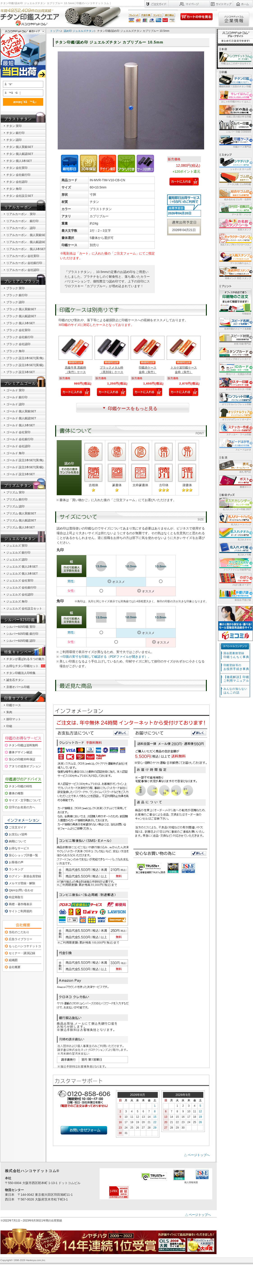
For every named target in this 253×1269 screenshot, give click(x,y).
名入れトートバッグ (235, 519)
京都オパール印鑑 (18, 687)
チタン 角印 (14, 188)
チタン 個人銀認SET (19, 154)
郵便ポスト (235, 481)
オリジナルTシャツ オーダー (235, 414)
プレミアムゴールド (22, 383)
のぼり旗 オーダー (235, 579)
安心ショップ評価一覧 (23, 855)
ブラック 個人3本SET (20, 323)
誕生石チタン (15, 680)
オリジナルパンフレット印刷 (235, 398)
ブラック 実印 (15, 288)
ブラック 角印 (15, 351)
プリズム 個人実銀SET (21, 513)
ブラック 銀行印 (17, 295)
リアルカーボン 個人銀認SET (26, 242)
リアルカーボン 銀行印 (22, 221)
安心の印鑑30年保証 (22, 759)
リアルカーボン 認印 (21, 228)
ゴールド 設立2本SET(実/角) (24, 460)
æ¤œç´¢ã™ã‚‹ (22, 102)
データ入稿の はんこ (235, 257)
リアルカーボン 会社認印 (22, 270)
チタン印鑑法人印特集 (21, 673)
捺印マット (13, 719)
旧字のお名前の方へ (22, 807)
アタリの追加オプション (25, 766)
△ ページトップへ (197, 1155)
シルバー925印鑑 (19, 620)
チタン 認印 (14, 140)
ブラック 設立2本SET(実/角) (24, 358)
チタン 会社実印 (17, 168)
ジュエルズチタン (20, 539)
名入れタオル (235, 534)
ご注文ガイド (17, 827)
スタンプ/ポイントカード (235, 353)
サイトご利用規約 (20, 911)
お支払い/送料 (18, 834)
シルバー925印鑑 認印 (20, 640)
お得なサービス (19, 848)
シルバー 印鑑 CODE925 (235, 126)
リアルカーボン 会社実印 (22, 256)
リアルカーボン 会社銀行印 (24, 263)
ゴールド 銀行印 (17, 397)
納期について (17, 841)
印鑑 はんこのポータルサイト (235, 58)
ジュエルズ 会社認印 (20, 594)
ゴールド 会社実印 (18, 432)
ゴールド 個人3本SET (20, 425)
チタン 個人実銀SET (19, 147)
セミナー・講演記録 (22, 953)
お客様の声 (16, 862)
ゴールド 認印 (15, 404)
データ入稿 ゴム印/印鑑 (235, 179)
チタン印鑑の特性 (20, 786)
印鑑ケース (13, 705)
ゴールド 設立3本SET (20, 474)
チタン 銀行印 (15, 133)
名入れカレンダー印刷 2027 (235, 504)
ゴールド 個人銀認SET (21, 418)
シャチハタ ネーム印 (235, 163)
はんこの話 (235, 690)
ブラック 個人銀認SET (21, 316)
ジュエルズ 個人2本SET (22, 566)
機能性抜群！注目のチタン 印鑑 (235, 81)
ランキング (16, 869)
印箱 (9, 726)
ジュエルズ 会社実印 (20, 580)
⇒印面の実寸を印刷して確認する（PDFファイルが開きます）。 (105, 656)
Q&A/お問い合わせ (21, 890)
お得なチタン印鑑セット (26, 666)
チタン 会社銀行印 (18, 174)
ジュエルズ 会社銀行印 (21, 587)
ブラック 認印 (15, 302)
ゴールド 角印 (15, 453)
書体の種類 (16, 793)
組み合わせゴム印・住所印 (235, 194)
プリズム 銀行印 (17, 499)
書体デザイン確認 (20, 752)
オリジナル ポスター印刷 (235, 383)
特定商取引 (16, 897)
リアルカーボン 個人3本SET (26, 249)
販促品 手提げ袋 (235, 594)
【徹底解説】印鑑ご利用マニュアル (236, 679)
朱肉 (9, 712)
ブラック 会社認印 (18, 344)
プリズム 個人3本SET (20, 527)
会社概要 (15, 967)
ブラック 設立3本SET (20, 372)
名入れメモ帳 (235, 549)
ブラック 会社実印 (18, 330)
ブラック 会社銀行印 (20, 337)
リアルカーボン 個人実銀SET (26, 235)
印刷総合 (235, 302)
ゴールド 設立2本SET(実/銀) (24, 467)
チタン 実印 (14, 126)
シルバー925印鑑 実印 (20, 626)
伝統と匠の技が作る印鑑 (235, 111)
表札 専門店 (235, 466)
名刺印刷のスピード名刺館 (235, 323)
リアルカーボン (18, 207)
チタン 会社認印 (17, 181)
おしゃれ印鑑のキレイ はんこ (235, 96)
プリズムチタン (18, 485)
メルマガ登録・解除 (22, 883)
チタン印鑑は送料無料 (23, 745)
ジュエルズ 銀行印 (18, 552)
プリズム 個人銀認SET (21, 520)
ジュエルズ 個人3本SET (22, 573)
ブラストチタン (18, 119)
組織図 (13, 960)
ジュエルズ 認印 (17, 559)
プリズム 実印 (15, 492)
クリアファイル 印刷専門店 (235, 564)
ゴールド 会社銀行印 (20, 439)
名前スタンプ (235, 224)
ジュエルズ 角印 (17, 601)
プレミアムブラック (22, 281)
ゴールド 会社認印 (18, 446)
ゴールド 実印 (15, 390)
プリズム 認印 (15, 506)
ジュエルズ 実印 (17, 545)
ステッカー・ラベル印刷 (235, 429)
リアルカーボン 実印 (21, 214)
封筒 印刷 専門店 (235, 338)
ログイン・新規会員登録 (25, 876)
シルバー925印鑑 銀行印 (22, 633)
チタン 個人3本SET (19, 161)
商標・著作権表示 (20, 904)
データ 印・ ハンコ (235, 209)
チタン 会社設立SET (19, 195)
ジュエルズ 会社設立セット (24, 608)
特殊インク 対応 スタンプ (235, 272)
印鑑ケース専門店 (235, 141)
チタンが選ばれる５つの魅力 (25, 659)
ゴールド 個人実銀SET (21, 411)
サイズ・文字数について (25, 800)
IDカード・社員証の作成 (235, 368)
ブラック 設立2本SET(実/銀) (24, 365)
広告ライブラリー (20, 939)
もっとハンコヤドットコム (26, 946)
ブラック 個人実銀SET (21, 309)
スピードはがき (235, 444)
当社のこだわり (19, 932)
